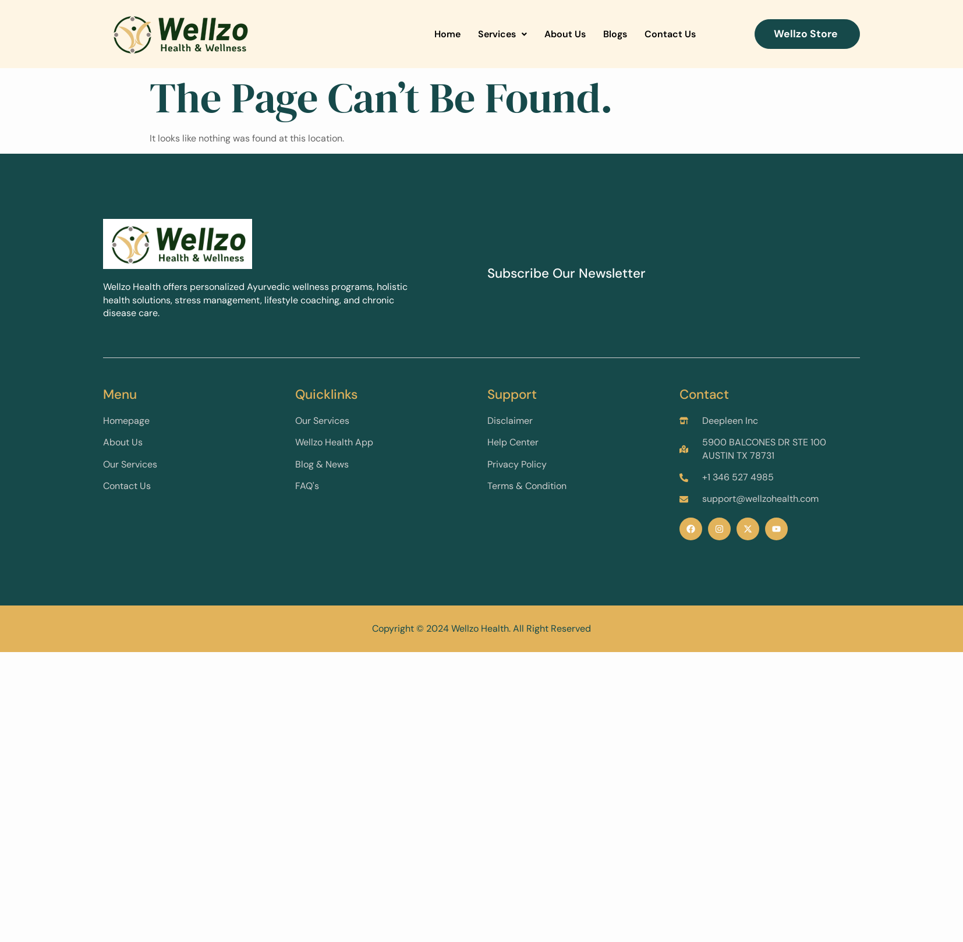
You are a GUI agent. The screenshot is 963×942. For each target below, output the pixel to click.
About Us (565, 34)
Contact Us (670, 34)
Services (502, 34)
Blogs (615, 34)
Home (447, 34)
